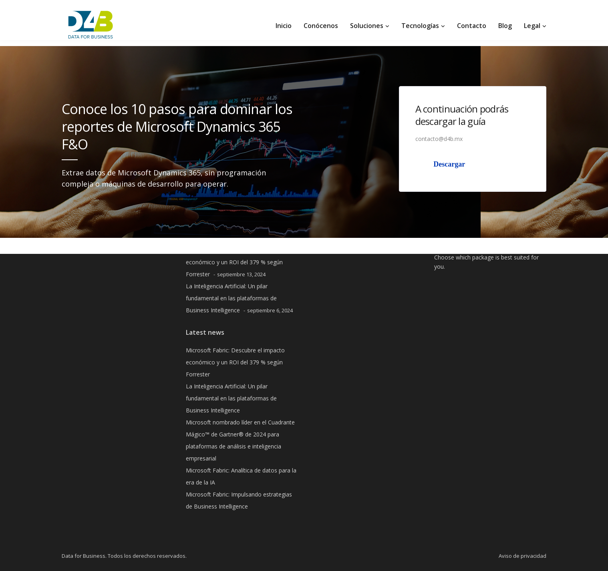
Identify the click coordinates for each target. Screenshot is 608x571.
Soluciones (366, 25)
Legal (532, 25)
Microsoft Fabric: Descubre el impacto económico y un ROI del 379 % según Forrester (235, 262)
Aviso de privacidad (522, 555)
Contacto (471, 25)
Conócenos (321, 25)
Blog (505, 25)
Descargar (449, 164)
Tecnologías (420, 25)
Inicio (284, 25)
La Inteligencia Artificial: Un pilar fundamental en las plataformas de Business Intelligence (231, 298)
